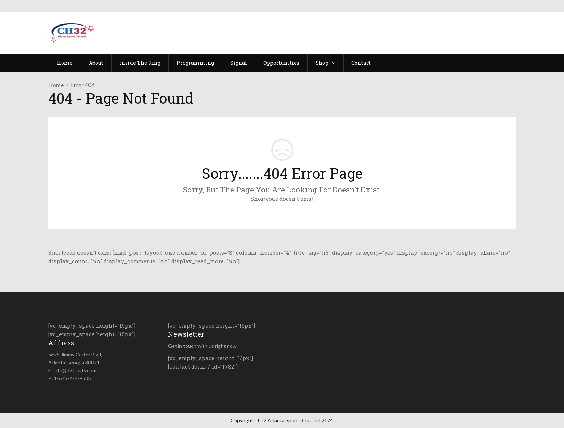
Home (56, 84)
